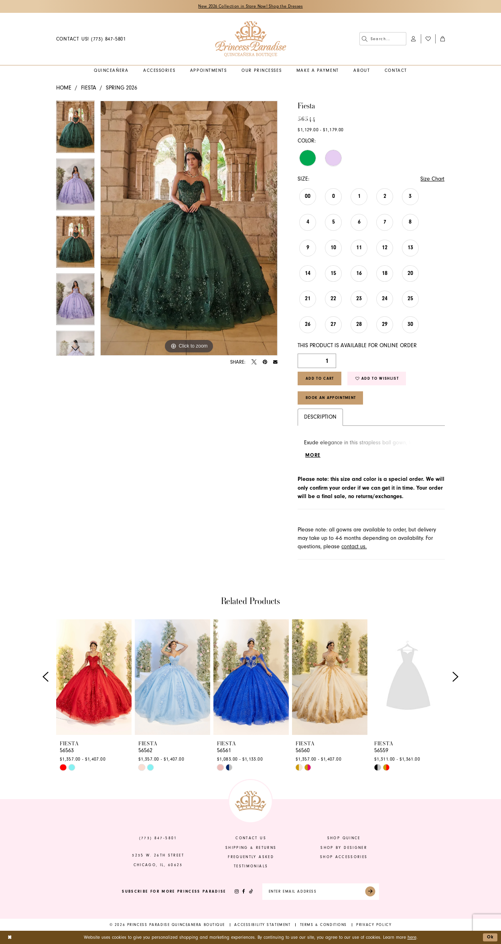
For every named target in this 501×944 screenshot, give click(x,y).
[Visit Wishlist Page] (428, 38)
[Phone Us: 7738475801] (91, 38)
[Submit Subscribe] (370, 891)
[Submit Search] (364, 38)
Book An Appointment (331, 398)
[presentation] (94, 677)
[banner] (250, 39)
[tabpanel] (75, 129)
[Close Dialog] (9, 937)
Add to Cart (320, 378)
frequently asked (251, 857)
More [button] (312, 455)
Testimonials (251, 867)
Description (320, 417)
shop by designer (343, 848)
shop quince (344, 838)
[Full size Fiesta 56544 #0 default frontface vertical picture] (189, 228)
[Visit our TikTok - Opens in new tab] (251, 891)
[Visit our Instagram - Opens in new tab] (237, 891)
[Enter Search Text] (382, 38)
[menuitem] (91, 38)
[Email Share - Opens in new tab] (275, 362)
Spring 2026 (121, 88)
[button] (413, 38)
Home (63, 88)
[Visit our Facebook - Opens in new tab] (243, 891)
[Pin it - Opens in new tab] (265, 362)
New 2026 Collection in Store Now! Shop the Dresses (250, 6)
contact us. (354, 546)
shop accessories (344, 857)
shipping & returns (250, 848)
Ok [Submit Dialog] (490, 937)
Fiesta (88, 88)
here (412, 937)
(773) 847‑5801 (158, 838)
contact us (250, 838)
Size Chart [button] (432, 179)
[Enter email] (320, 891)
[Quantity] (317, 361)
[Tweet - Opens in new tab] (254, 362)
